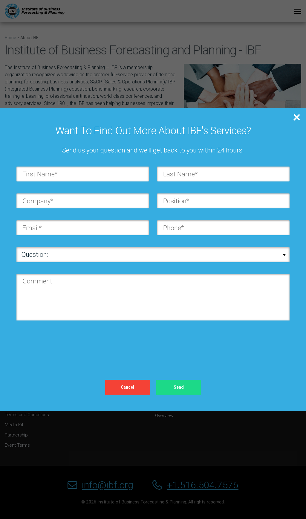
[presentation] (61, 344)
